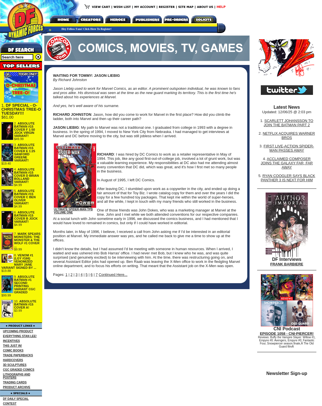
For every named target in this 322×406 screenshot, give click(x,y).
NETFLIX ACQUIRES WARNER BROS (289, 135)
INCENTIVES (11, 340)
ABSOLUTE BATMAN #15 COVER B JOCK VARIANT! (26, 217)
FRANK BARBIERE (286, 264)
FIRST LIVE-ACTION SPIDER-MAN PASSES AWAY (289, 148)
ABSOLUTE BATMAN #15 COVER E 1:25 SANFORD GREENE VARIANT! (24, 152)
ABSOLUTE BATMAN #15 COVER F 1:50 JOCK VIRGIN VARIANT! (24, 129)
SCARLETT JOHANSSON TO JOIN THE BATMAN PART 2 (288, 123)
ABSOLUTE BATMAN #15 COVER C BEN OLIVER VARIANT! (25, 197)
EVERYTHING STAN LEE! (20, 336)
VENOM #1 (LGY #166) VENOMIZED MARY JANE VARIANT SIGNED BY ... (18, 261)
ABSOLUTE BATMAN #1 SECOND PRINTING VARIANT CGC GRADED (25, 284)
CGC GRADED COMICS (18, 369)
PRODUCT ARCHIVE (16, 387)
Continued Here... (113, 274)
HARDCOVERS (13, 360)
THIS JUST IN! (12, 345)
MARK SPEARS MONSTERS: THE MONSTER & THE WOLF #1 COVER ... (27, 240)
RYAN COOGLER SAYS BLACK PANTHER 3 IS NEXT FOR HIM (288, 178)
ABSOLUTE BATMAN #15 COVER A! (25, 304)
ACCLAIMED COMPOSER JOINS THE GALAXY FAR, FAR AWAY (287, 163)
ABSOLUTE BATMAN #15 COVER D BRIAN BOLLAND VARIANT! (26, 176)
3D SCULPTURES (15, 364)
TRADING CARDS (15, 382)
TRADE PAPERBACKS (18, 355)
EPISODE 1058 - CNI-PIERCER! (287, 333)
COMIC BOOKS (13, 350)
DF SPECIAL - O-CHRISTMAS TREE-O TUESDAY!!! (21, 109)
